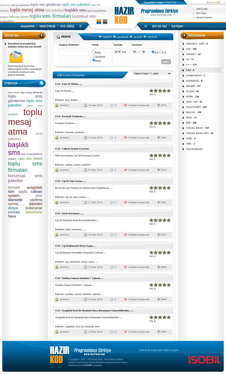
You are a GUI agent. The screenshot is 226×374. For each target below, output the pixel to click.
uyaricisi (86, 164)
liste (67, 99)
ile (71, 197)
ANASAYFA (27, 26)
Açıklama (100, 56)
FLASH (190, 91)
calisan (68, 164)
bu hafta (122, 36)
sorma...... (84, 197)
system (77, 164)
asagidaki (70, 326)
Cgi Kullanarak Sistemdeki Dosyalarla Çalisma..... (80, 252)
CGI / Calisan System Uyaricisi (72, 148)
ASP (188, 48)
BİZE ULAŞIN (170, 350)
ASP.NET (191, 54)
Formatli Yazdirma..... (66, 123)
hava (97, 326)
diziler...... (76, 99)
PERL (189, 117)
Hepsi (98, 60)
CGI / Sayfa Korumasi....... (69, 213)
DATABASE (192, 80)
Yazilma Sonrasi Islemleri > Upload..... (75, 285)
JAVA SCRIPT (193, 107)
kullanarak (75, 261)
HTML (189, 96)
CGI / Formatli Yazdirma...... (70, 116)
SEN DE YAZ (159, 26)
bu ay (136, 36)
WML (189, 138)
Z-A (164, 52)
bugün (106, 36)
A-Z (157, 52)
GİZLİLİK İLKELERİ (150, 350)
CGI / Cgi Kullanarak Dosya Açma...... (76, 245)
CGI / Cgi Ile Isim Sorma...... (70, 181)
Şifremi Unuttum (204, 17)
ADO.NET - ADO (195, 43)
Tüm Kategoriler (194, 148)
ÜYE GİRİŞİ (67, 26)
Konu (98, 52)
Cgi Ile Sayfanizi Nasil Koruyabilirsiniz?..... (77, 220)
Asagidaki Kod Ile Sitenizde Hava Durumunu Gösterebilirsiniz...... (88, 317)
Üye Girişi (201, 13)
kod (78, 326)
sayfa (68, 229)
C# (187, 59)
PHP (188, 122)
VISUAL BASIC (194, 127)
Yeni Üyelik (201, 9)
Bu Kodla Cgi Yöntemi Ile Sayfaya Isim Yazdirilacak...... (84, 187)
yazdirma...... (81, 132)
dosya (84, 261)
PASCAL (190, 112)
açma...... (93, 261)
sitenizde (89, 326)
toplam (151, 36)
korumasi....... (78, 229)
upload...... (98, 294)
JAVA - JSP (191, 101)
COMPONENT (194, 75)
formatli (69, 132)
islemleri (87, 294)
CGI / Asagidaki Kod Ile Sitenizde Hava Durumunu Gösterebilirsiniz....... (94, 310)
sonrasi (77, 294)
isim (75, 197)
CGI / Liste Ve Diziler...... (68, 84)
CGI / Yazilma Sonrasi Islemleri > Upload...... (79, 278)
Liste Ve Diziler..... (64, 90)
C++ (188, 64)
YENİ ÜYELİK (47, 26)
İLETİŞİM (177, 26)
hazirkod (64, 105)
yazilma (69, 294)
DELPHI (190, 86)
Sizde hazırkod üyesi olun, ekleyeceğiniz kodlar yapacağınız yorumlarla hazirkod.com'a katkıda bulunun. (25, 70)
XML (189, 143)
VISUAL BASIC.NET (197, 133)
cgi (66, 197)
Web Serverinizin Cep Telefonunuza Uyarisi (77, 155)
